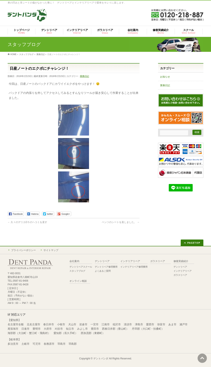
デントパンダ (100, 358)
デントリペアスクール (80, 267)
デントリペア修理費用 (106, 267)
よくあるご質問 (103, 271)
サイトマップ (50, 250)
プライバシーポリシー (23, 250)
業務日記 (84, 76)
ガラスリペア (157, 261)
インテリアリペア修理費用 (134, 267)
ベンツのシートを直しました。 (120, 222)
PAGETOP (193, 242)
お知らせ (165, 76)
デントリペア (102, 261)
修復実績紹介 (180, 261)
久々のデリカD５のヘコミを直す (27, 222)
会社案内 (74, 261)
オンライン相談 (78, 281)
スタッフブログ (77, 271)
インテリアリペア (130, 261)
